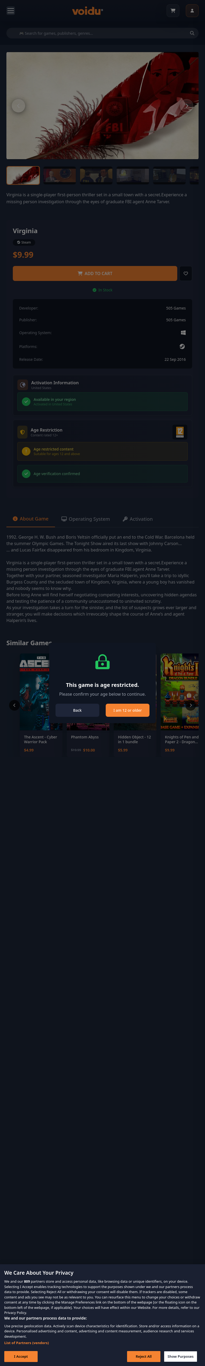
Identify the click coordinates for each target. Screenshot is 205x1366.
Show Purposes (181, 1358)
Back (77, 710)
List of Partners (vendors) (26, 1344)
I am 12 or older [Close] (127, 710)
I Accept (21, 1358)
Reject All (144, 1358)
